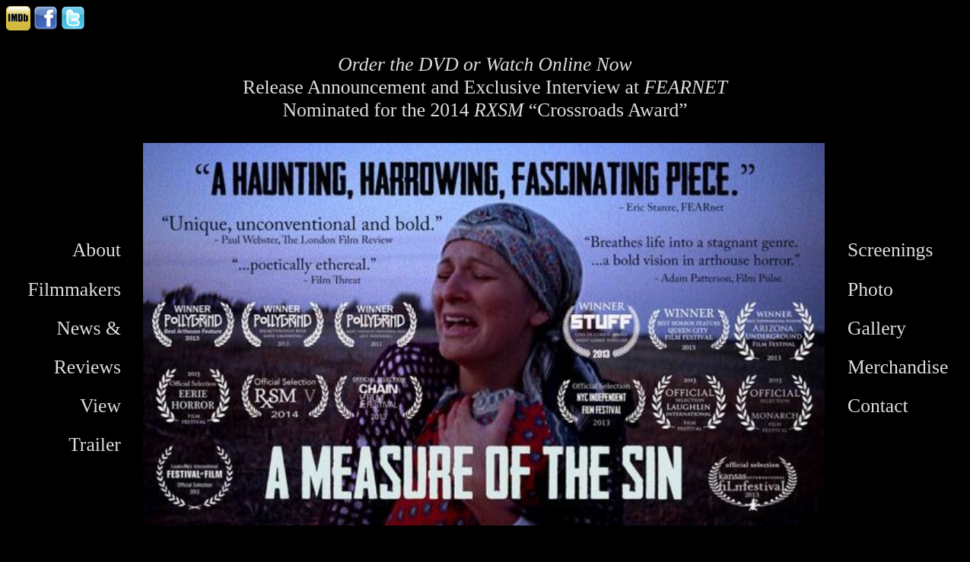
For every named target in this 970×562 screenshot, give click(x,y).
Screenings (890, 250)
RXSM (498, 110)
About (96, 250)
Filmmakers (74, 289)
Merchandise (898, 367)
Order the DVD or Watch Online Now (484, 64)
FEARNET (685, 87)
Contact (878, 406)
